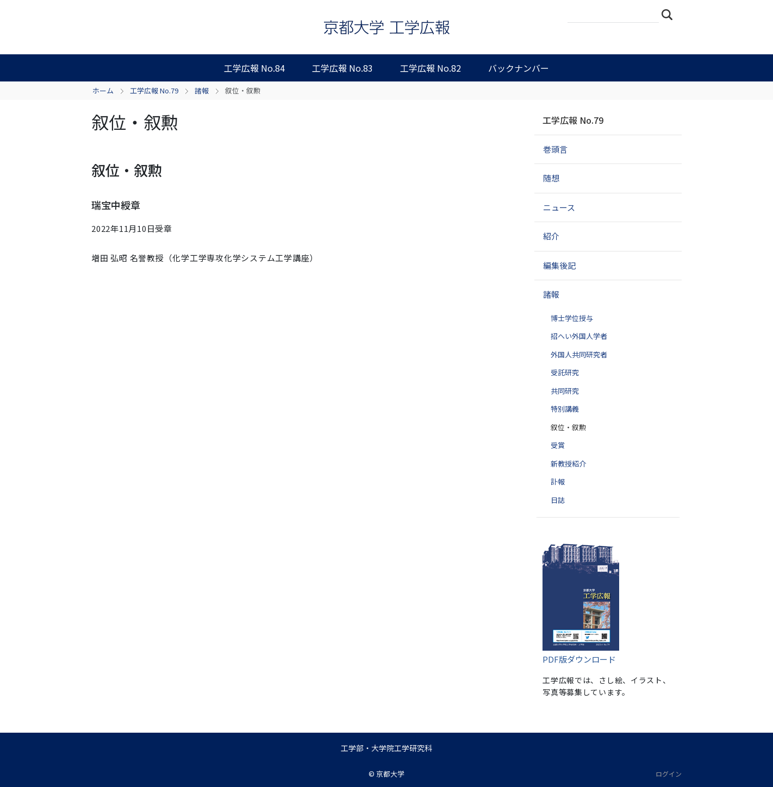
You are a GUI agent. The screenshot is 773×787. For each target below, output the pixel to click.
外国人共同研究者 (579, 354)
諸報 (202, 90)
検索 (670, 14)
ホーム (103, 90)
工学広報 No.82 (430, 67)
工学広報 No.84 (254, 67)
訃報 (558, 481)
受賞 (558, 445)
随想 (551, 178)
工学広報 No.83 (342, 67)
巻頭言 (555, 149)
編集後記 (559, 265)
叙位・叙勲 (568, 427)
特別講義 (565, 409)
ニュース (559, 207)
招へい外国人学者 (579, 336)
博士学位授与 (572, 318)
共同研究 (565, 391)
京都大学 (390, 774)
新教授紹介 (568, 463)
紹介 (551, 236)
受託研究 (565, 372)
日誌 (558, 500)
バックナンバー (518, 67)
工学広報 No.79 (154, 90)
